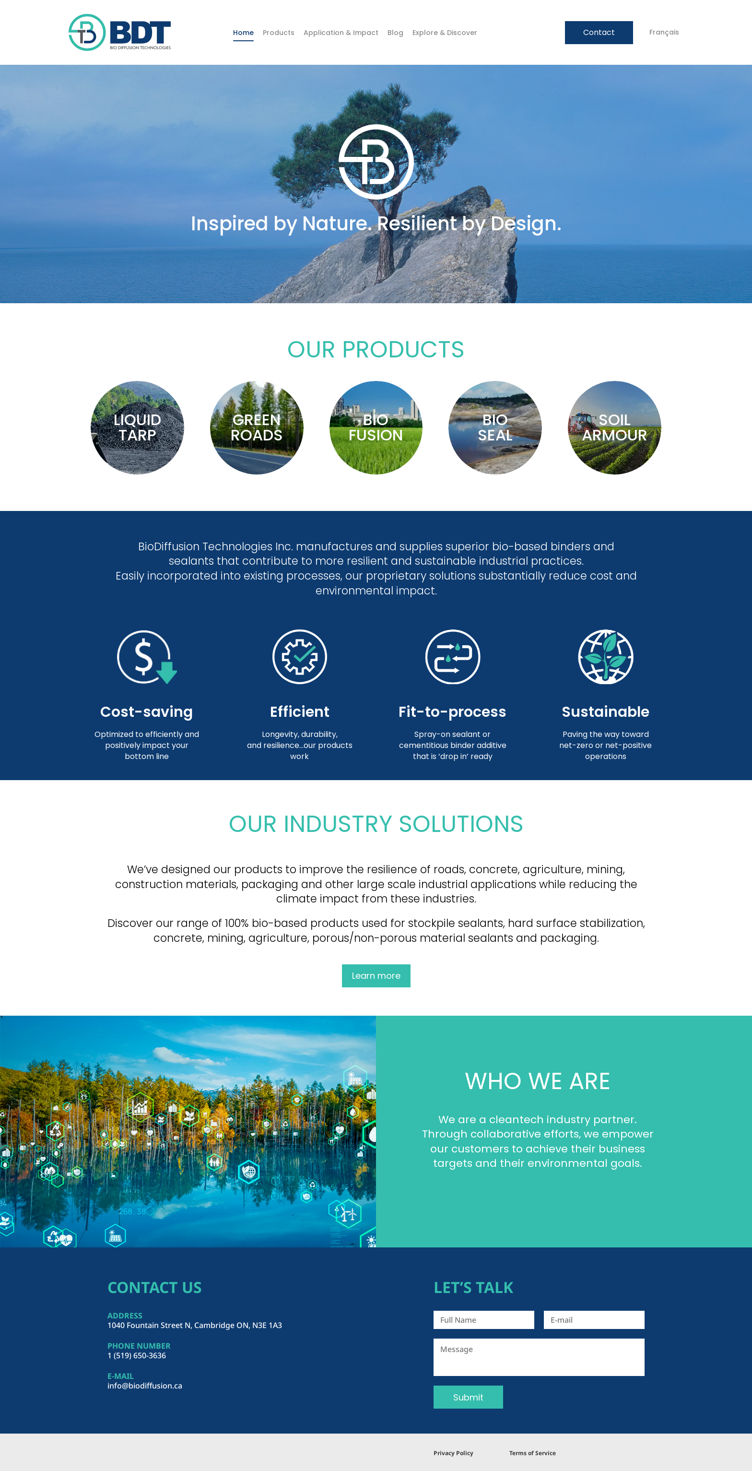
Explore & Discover (444, 32)
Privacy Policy (453, 1453)
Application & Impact (341, 32)
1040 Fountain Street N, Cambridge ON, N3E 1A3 (194, 1325)
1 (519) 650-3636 (136, 1355)
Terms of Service (532, 1453)
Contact (599, 32)
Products (278, 32)
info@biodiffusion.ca (144, 1385)
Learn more (376, 976)
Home (243, 32)
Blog (395, 32)
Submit (468, 1397)
